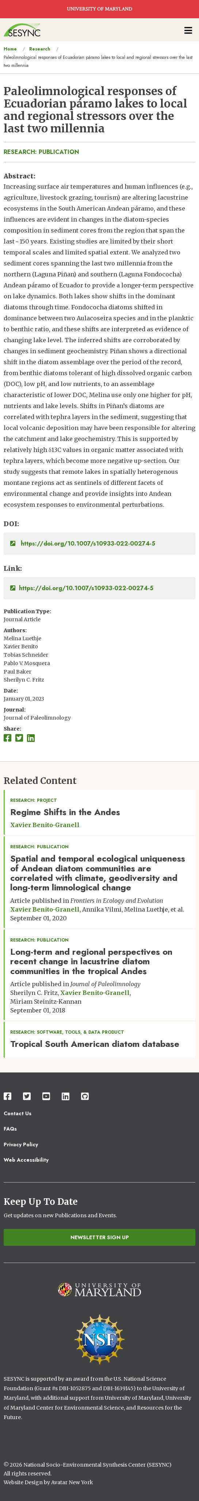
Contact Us (17, 1113)
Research (39, 49)
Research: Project (33, 800)
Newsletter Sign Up (99, 1237)
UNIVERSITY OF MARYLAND (99, 9)
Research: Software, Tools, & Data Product (67, 1032)
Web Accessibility (26, 1160)
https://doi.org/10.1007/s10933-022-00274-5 (82, 543)
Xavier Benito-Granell (45, 825)
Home (10, 49)
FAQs (10, 1128)
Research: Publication (41, 152)
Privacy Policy (21, 1144)
